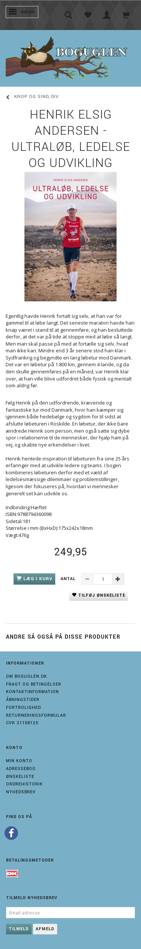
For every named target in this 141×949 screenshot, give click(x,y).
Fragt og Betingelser (33, 684)
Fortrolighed (23, 707)
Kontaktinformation (32, 692)
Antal (69, 579)
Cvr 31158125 (22, 723)
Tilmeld (19, 929)
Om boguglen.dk (26, 676)
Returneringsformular (36, 715)
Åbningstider (22, 699)
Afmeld (45, 929)
